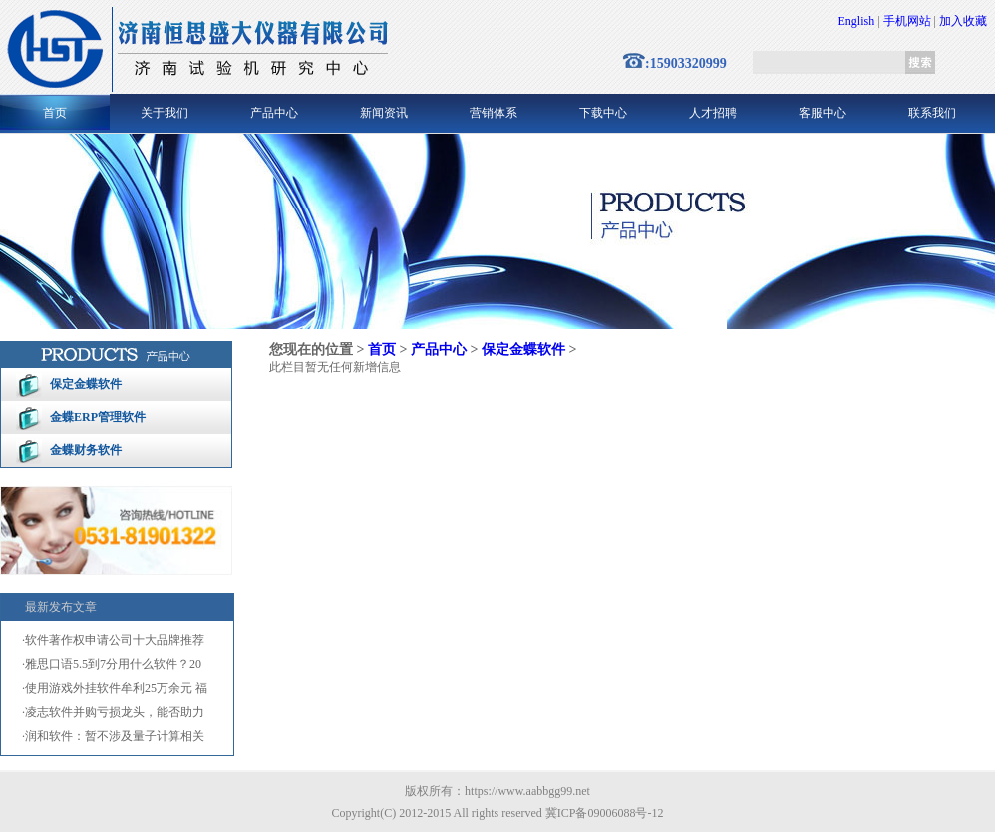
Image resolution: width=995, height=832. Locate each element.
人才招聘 (713, 113)
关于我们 (164, 113)
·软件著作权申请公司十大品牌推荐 (113, 640)
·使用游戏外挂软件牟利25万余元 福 (114, 688)
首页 (55, 113)
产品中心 (274, 113)
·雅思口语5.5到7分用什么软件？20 (111, 664)
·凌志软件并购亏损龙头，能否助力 (113, 712)
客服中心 (822, 113)
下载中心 (603, 113)
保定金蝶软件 (86, 384)
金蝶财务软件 (86, 450)
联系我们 (932, 113)
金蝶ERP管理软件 (98, 417)
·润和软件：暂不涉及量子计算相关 (113, 736)
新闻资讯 (384, 113)
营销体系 (493, 113)
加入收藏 (963, 21)
